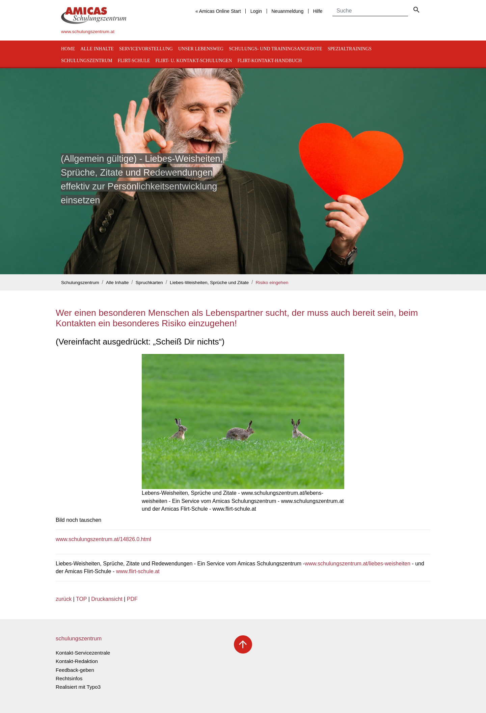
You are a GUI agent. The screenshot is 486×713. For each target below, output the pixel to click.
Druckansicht (106, 599)
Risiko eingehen (272, 282)
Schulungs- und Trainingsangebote (275, 48)
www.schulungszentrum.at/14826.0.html (103, 539)
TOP (81, 599)
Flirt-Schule (134, 60)
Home (68, 48)
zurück (64, 599)
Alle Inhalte (97, 48)
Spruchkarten (149, 282)
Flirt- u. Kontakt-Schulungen (194, 60)
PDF (132, 599)
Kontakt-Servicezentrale (83, 653)
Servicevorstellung (146, 48)
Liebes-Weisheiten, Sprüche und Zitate (209, 282)
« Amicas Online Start (218, 11)
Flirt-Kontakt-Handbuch (269, 60)
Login (256, 11)
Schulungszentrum (86, 60)
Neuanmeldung (287, 11)
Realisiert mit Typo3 (78, 687)
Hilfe (317, 11)
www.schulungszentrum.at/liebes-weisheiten (357, 563)
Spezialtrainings (350, 48)
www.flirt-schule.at (138, 571)
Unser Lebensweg (200, 48)
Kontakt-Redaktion (77, 661)
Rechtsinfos (69, 678)
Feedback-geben (75, 670)
